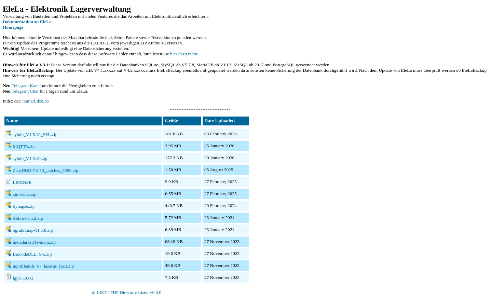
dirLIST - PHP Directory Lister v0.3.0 (126, 292)
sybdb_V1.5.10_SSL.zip (35, 134)
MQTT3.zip (24, 146)
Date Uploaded (219, 120)
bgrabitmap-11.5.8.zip (33, 230)
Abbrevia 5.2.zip (28, 218)
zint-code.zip (24, 194)
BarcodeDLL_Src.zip (32, 254)
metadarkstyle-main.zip (34, 242)
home (28, 101)
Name (12, 120)
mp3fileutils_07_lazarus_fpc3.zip (43, 266)
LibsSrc (41, 101)
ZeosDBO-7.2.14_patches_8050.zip (45, 170)
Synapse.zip (24, 206)
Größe (171, 120)
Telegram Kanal (26, 85)
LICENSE (22, 182)
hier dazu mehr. (184, 53)
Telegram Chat (25, 91)
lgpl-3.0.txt (23, 278)
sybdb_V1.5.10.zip (30, 158)
